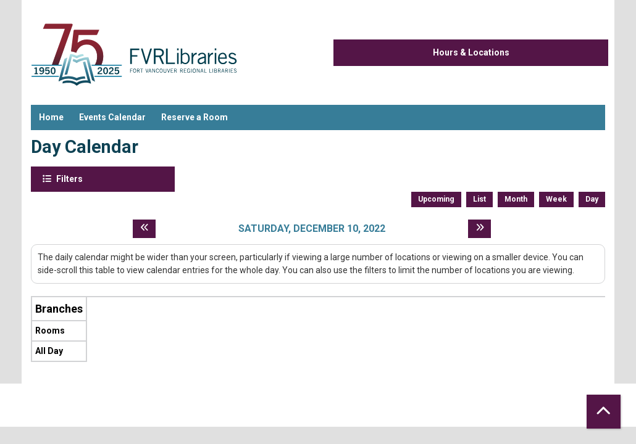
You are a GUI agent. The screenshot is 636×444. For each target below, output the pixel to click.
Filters (68, 178)
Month (515, 199)
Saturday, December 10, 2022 (311, 228)
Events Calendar (112, 117)
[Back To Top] (604, 412)
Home (51, 117)
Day (591, 199)
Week (556, 199)
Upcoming (436, 199)
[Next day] (479, 229)
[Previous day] (144, 229)
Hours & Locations (471, 52)
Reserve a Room (194, 117)
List (479, 199)
